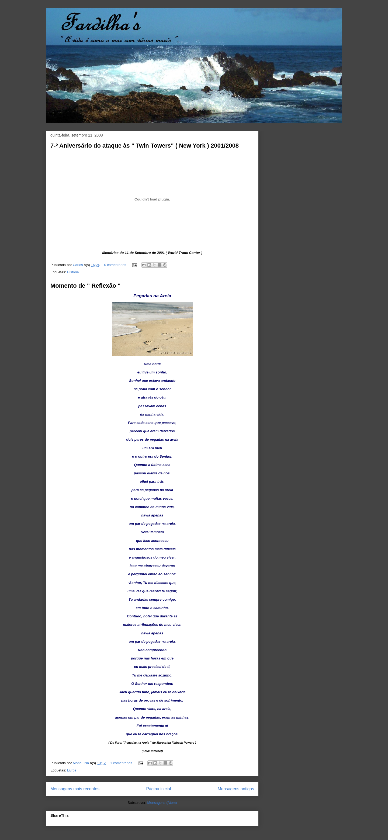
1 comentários (121, 763)
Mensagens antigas (236, 789)
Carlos (78, 265)
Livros (71, 770)
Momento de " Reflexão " (85, 285)
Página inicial (158, 789)
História (73, 272)
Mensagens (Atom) (162, 803)
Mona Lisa (81, 763)
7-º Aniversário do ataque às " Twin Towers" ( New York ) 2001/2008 (144, 145)
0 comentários (115, 265)
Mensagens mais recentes (74, 789)
